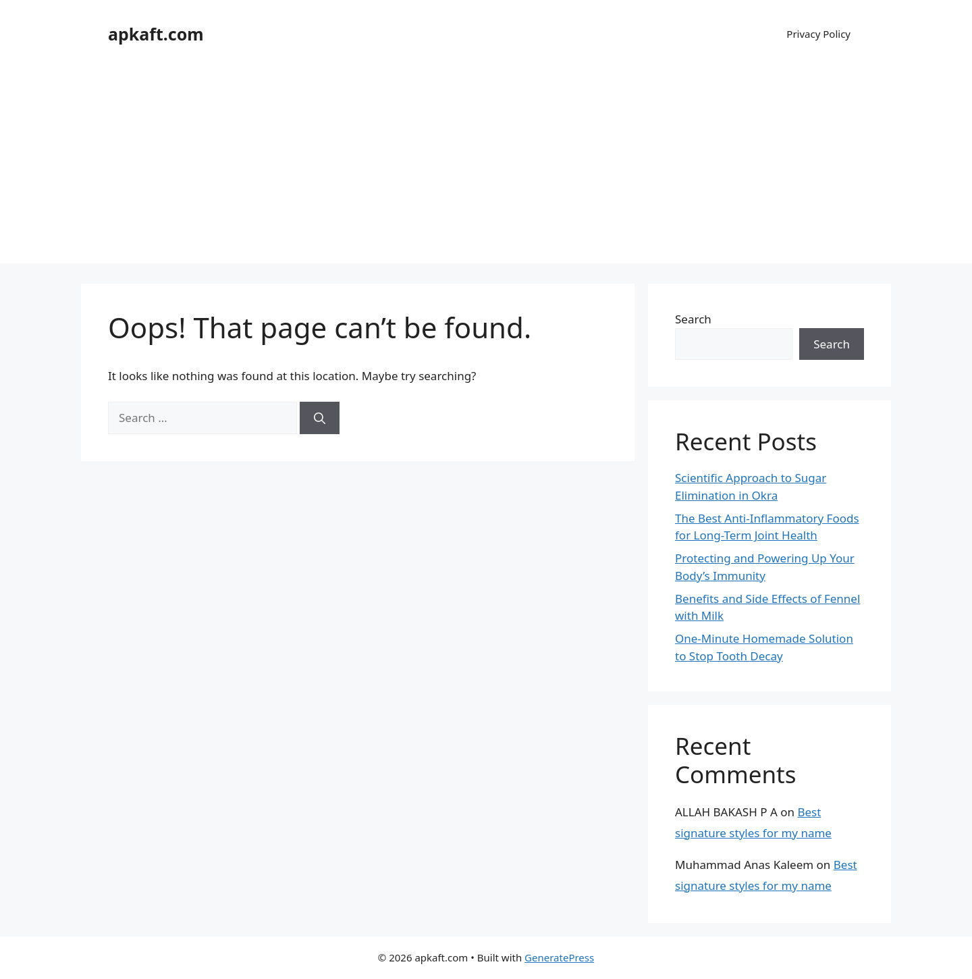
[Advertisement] (486, 168)
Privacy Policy (818, 34)
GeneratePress (559, 957)
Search (693, 319)
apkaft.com (156, 33)
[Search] (320, 418)
